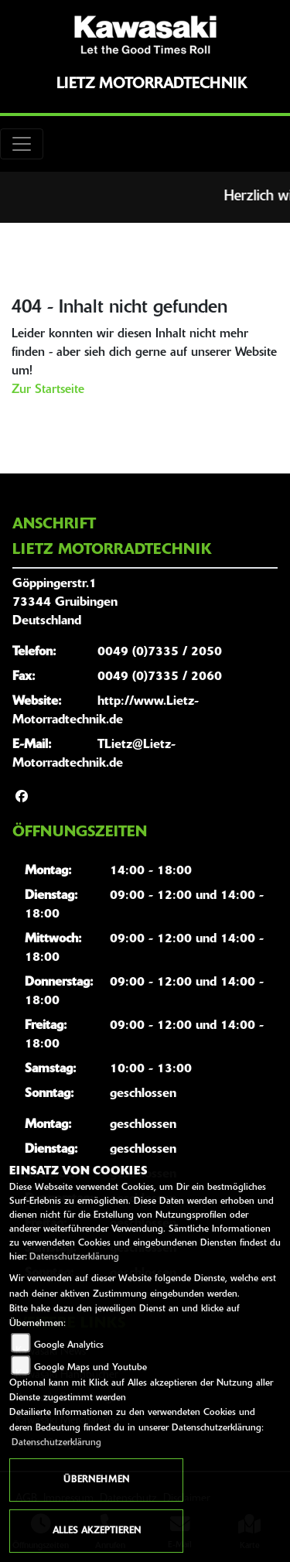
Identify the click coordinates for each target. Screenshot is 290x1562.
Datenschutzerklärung (74, 1257)
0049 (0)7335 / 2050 (159, 652)
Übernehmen (96, 1480)
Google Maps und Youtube (90, 1367)
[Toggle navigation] (21, 143)
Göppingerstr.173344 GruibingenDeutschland (65, 602)
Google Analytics (69, 1345)
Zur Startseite (48, 390)
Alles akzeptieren (97, 1531)
